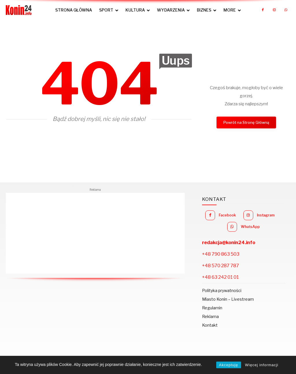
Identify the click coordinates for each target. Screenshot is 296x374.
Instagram (228, 225)
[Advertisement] (95, 233)
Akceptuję (228, 365)
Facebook (246, 214)
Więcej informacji (261, 365)
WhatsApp (271, 225)
